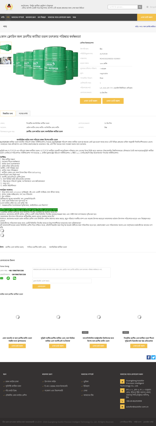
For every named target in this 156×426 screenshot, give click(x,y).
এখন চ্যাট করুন (146, 17)
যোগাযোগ (41, 286)
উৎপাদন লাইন (49, 381)
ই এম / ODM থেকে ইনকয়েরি (54, 386)
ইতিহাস (85, 386)
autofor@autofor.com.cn (134, 406)
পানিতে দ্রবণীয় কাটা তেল (36, 247)
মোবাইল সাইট (148, 422)
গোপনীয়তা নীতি (126, 422)
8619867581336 (19, 274)
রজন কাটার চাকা (11, 381)
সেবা (84, 390)
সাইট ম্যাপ (137, 422)
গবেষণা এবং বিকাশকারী (52, 390)
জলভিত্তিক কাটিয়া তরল (58, 247)
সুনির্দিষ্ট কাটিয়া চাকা (12, 386)
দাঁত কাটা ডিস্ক (10, 390)
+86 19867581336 (16, 270)
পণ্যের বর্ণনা (23, 113)
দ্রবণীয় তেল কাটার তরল (14, 247)
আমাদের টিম (87, 395)
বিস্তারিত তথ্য (8, 113)
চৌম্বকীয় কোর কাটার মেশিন (15, 395)
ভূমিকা (85, 381)
